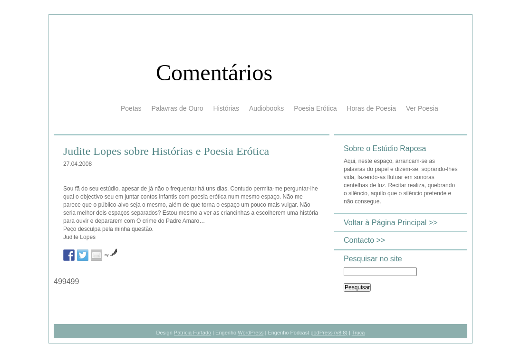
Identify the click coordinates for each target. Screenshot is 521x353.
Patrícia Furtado (192, 332)
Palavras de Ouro (177, 108)
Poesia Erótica (315, 108)
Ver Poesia (422, 108)
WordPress (250, 332)
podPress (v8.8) (328, 332)
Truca (358, 332)
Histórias (226, 108)
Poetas (131, 108)
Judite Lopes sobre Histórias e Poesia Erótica (166, 151)
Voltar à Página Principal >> (390, 223)
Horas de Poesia (371, 108)
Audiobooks (266, 108)
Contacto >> (364, 240)
